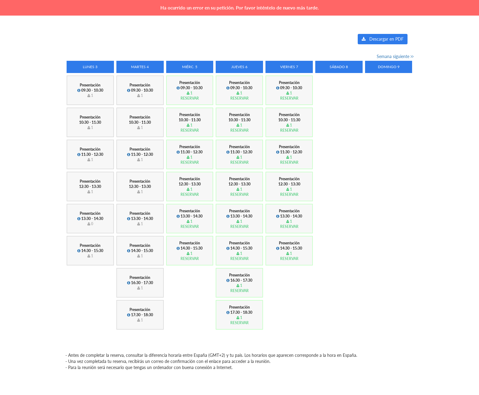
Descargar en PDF (383, 39)
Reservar (190, 98)
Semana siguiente (395, 56)
